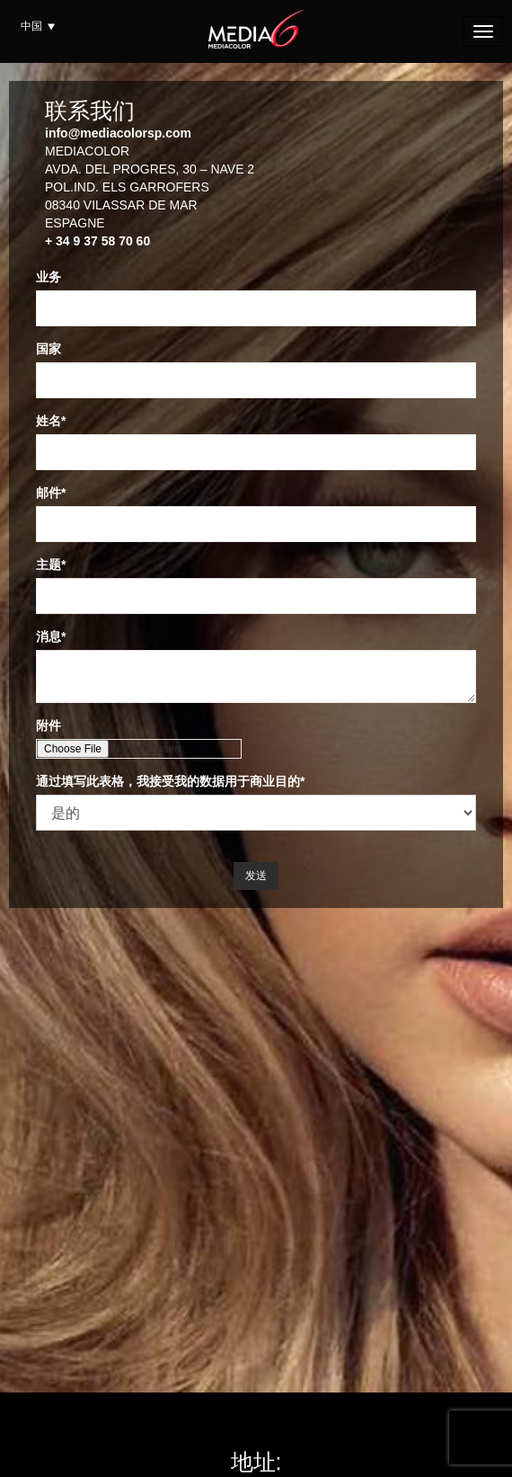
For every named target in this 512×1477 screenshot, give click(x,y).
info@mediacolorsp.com (118, 133)
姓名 (48, 421)
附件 (48, 725)
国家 (48, 349)
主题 (48, 564)
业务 (48, 277)
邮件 (48, 492)
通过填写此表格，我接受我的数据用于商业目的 (168, 781)
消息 (48, 636)
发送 (256, 875)
